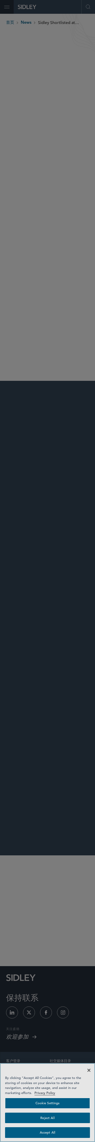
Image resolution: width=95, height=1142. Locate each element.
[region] (47, 1102)
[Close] (88, 1070)
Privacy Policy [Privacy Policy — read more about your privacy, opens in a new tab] (44, 1093)
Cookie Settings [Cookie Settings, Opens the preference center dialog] (47, 1103)
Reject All (47, 1118)
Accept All (47, 1132)
